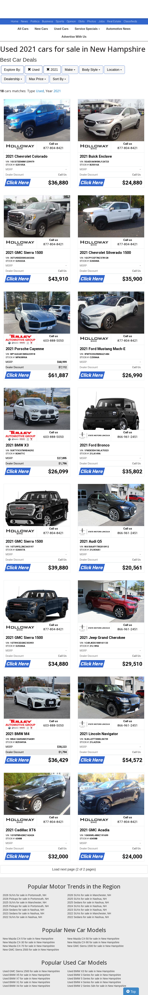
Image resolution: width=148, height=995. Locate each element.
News (24, 21)
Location (114, 70)
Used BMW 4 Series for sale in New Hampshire (94, 982)
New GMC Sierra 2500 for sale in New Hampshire (31, 949)
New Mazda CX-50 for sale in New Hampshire (93, 938)
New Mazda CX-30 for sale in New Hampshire (29, 942)
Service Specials (87, 28)
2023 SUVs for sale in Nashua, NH (87, 909)
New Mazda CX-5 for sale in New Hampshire (28, 938)
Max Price (37, 79)
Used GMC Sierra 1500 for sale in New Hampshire (31, 971)
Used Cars (61, 28)
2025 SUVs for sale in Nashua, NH (87, 898)
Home (14, 21)
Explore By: (12, 70)
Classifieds (130, 21)
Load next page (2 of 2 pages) (74, 869)
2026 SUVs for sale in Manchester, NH (89, 895)
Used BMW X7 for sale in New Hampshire (26, 978)
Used (34, 70)
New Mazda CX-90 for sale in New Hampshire (93, 942)
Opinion (71, 21)
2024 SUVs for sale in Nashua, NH (87, 906)
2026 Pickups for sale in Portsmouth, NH (26, 898)
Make (70, 70)
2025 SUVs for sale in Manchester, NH (24, 902)
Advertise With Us (74, 36)
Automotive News (118, 28)
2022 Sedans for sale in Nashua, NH (88, 917)
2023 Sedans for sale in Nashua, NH (23, 913)
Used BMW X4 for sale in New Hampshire (26, 985)
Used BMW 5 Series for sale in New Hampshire (94, 978)
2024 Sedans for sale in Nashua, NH (23, 909)
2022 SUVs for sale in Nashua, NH (22, 917)
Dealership (13, 79)
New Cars (41, 28)
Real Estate (114, 21)
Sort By (59, 79)
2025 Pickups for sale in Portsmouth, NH (26, 906)
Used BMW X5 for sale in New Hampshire (26, 974)
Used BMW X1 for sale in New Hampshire (26, 982)
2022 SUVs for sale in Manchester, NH (89, 913)
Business (48, 21)
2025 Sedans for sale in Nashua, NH (88, 902)
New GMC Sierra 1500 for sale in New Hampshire (95, 946)
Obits (81, 21)
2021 (52, 70)
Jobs (101, 21)
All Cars (22, 28)
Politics (35, 21)
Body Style (91, 70)
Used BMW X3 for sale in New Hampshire (91, 971)
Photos (92, 21)
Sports (60, 21)
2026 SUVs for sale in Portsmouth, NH (24, 895)
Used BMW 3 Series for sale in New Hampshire (94, 974)
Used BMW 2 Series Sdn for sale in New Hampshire (96, 985)
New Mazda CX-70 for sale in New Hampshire (29, 946)
